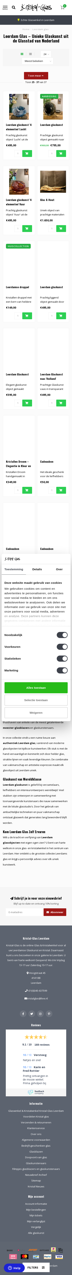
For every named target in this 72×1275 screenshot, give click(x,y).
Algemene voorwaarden (36, 1139)
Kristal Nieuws (36, 1186)
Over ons (36, 1134)
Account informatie (36, 1203)
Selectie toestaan (36, 700)
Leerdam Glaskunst (17, 374)
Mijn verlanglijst (36, 1221)
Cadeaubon (46, 461)
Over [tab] (59, 569)
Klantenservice (36, 1128)
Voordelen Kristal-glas (36, 1116)
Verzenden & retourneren (36, 1122)
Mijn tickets (36, 1215)
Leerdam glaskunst (51, 125)
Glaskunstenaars (36, 1163)
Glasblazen (36, 1151)
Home (26, 29)
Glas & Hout (47, 200)
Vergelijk (36, 1227)
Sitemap (36, 1180)
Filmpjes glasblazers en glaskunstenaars (36, 1169)
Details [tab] (37, 569)
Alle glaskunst (36, 1233)
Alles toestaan (36, 687)
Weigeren (36, 712)
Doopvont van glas (36, 1157)
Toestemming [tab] (13, 569)
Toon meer (35, 75)
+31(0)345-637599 (37, 990)
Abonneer (54, 912)
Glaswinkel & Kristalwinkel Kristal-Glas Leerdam (36, 1111)
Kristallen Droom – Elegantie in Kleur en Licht (18, 465)
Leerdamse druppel (17, 287)
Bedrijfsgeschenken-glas (36, 1145)
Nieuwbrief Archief (36, 1175)
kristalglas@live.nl (37, 998)
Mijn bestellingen (36, 1209)
